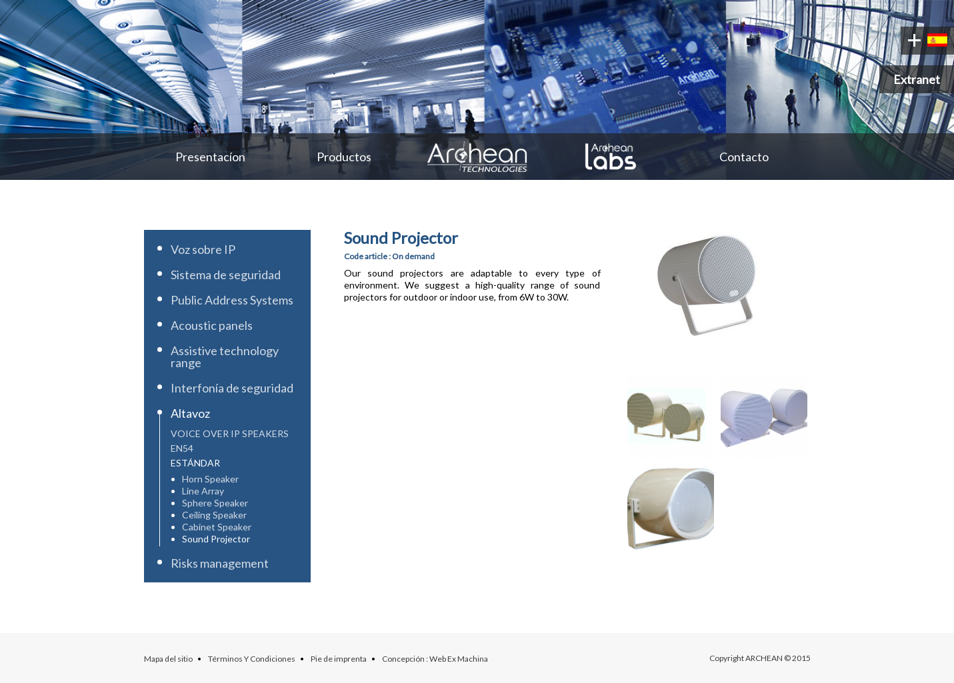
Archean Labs (610, 156)
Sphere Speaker (215, 502)
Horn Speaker (210, 478)
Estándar (195, 462)
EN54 (182, 448)
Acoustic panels (212, 325)
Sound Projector (216, 538)
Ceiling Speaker (214, 514)
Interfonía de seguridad (232, 387)
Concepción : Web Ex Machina (435, 659)
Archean (477, 156)
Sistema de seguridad (226, 274)
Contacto (744, 156)
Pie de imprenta (339, 659)
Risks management (220, 563)
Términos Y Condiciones (251, 659)
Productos (344, 156)
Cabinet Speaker (216, 526)
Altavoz (190, 413)
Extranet (916, 79)
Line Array (203, 490)
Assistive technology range (225, 356)
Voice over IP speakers (230, 433)
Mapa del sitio (168, 659)
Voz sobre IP (203, 249)
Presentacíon (210, 156)
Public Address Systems (232, 300)
